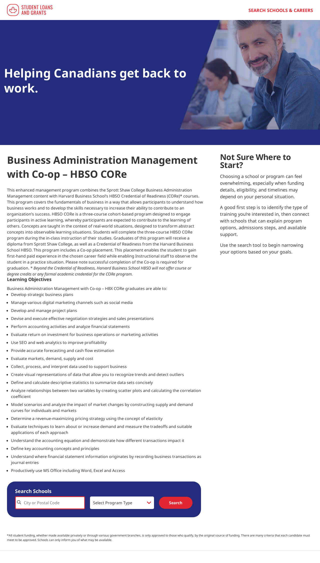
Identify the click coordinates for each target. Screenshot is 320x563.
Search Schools (33, 491)
